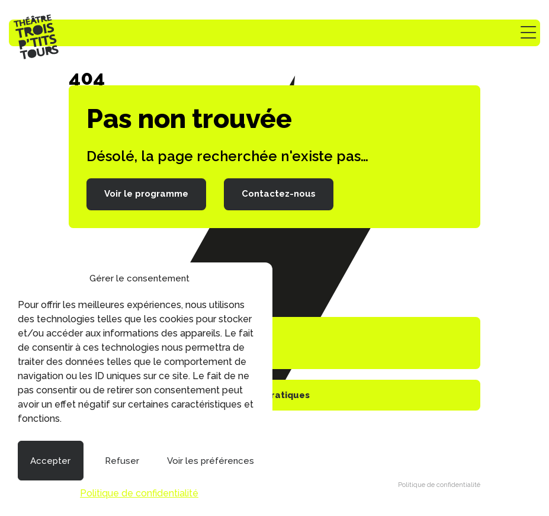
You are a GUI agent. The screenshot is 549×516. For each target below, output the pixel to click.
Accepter (50, 461)
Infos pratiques (275, 395)
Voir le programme (146, 193)
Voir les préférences (210, 461)
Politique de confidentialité (139, 493)
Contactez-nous (279, 193)
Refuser (122, 461)
